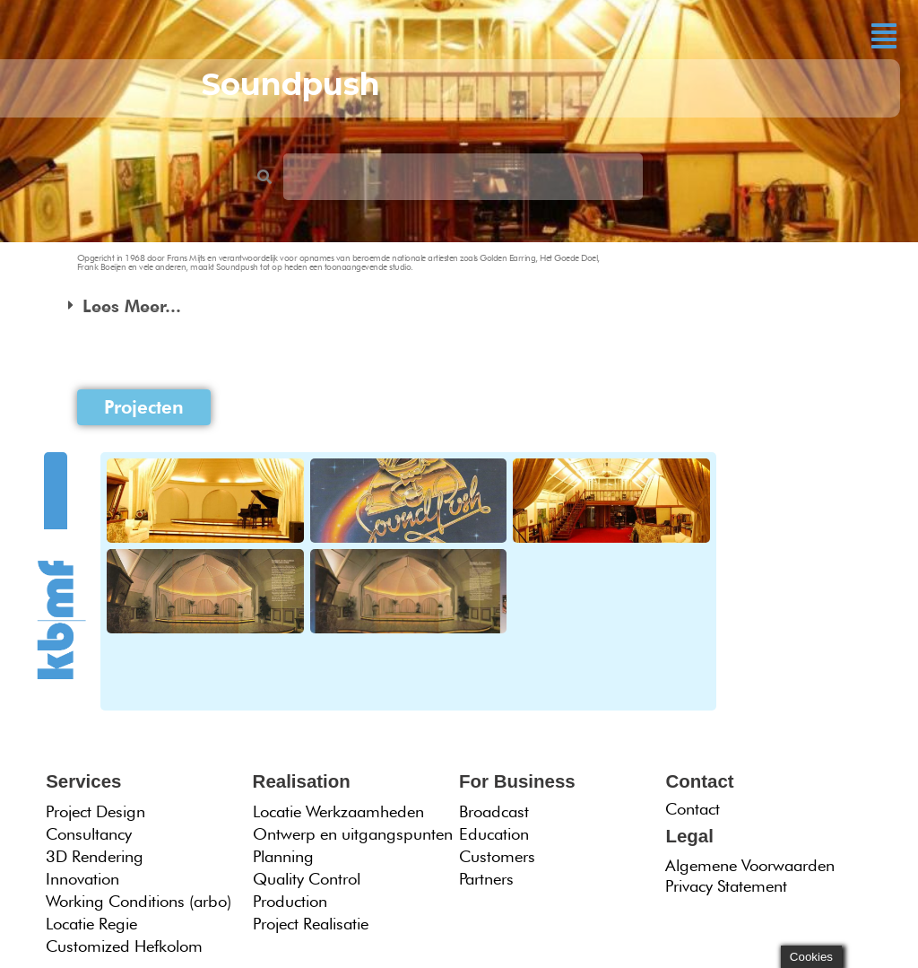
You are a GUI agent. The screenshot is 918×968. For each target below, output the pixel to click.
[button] (884, 36)
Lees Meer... (131, 306)
